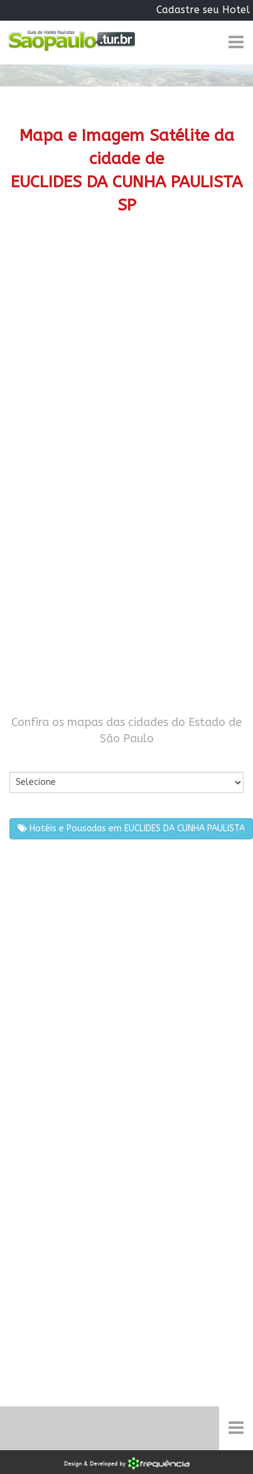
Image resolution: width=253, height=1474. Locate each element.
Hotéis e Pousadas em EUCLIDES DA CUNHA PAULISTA (131, 828)
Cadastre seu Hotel (203, 10)
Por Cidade (31, 759)
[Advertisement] (122, 365)
